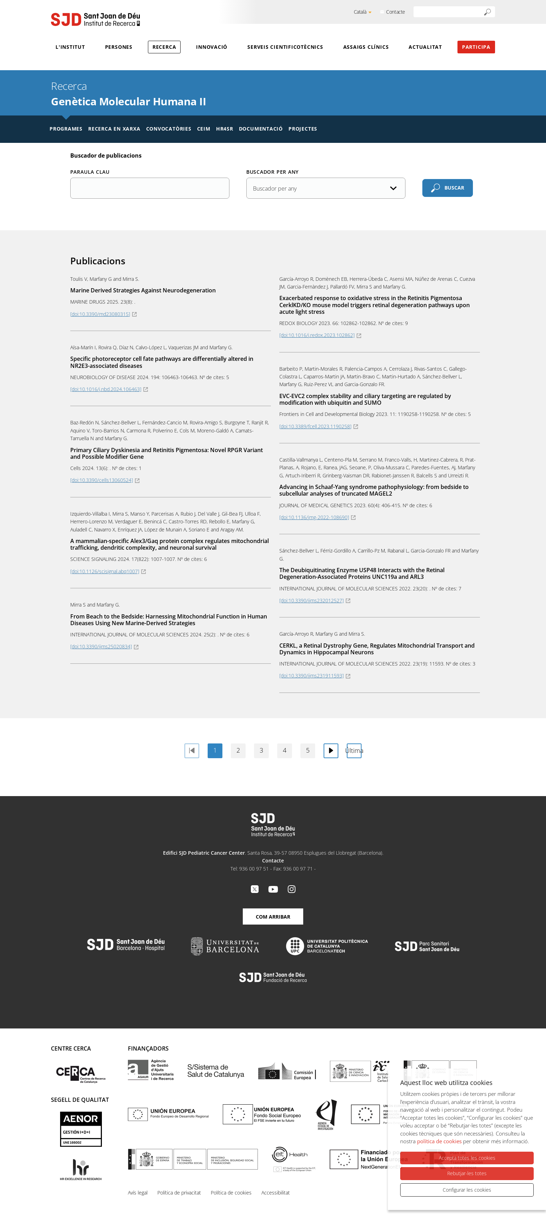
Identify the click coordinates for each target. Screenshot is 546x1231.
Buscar (454, 187)
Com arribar (273, 916)
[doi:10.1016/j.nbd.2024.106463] (105, 389)
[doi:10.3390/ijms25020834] (101, 646)
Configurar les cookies (467, 1189)
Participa (476, 47)
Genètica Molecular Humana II (128, 101)
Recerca (164, 47)
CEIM (203, 128)
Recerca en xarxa (114, 128)
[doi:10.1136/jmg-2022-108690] (314, 517)
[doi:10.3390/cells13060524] (101, 480)
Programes (66, 128)
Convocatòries (168, 128)
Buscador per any (272, 171)
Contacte (395, 11)
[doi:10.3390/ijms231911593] (311, 675)
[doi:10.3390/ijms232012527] (311, 600)
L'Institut (70, 47)
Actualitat (425, 47)
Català (360, 11)
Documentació (261, 128)
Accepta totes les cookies (467, 1158)
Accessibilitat (275, 1192)
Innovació (211, 47)
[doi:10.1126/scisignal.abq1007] (104, 571)
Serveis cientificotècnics (285, 47)
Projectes (302, 128)
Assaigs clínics (366, 47)
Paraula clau (90, 171)
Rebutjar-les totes (467, 1173)
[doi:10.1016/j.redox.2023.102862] (317, 335)
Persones (118, 47)
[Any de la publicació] (325, 188)
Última (354, 750)
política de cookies (439, 1141)
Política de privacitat (179, 1192)
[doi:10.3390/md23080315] (100, 314)
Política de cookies (231, 1192)
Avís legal (138, 1192)
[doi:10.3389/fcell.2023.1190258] (315, 426)
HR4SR (224, 128)
